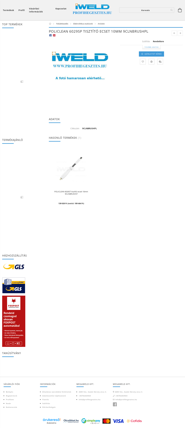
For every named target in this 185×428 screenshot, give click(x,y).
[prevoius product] (174, 33)
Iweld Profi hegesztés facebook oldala (115, 404)
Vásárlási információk (36, 10)
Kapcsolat (61, 8)
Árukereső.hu (51, 423)
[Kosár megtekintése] (180, 10)
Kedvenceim (11, 407)
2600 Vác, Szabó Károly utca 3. (93, 392)
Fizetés (45, 399)
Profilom (10, 399)
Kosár (8, 403)
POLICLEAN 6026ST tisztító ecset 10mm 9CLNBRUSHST (71, 193)
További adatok (152, 47)
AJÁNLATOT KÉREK (153, 54)
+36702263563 (85, 396)
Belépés (9, 392)
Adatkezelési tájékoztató (54, 396)
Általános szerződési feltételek (56, 392)
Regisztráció (11, 396)
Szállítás (46, 403)
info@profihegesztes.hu (89, 399)
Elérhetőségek (49, 407)
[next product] (180, 33)
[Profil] (21, 10)
